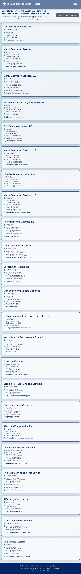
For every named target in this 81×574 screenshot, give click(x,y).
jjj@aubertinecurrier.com (14, 117)
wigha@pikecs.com (12, 417)
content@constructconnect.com (17, 374)
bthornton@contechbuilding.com (17, 532)
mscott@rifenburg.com (14, 511)
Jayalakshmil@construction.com (17, 463)
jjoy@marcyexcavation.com (15, 66)
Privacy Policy (27, 568)
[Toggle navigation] (75, 4)
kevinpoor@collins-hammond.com (18, 328)
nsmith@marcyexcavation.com (16, 165)
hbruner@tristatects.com (14, 490)
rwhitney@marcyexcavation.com (17, 212)
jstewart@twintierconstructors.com (18, 257)
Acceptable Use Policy (42, 568)
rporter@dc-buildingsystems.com (17, 556)
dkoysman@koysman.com (15, 40)
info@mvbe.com (11, 307)
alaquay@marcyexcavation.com (17, 93)
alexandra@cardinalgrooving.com (17, 396)
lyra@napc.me (10, 352)
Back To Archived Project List (67, 15)
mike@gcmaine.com (12, 281)
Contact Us (56, 568)
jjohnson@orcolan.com (13, 141)
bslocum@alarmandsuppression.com (19, 438)
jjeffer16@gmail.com (13, 236)
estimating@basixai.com (14, 186)
